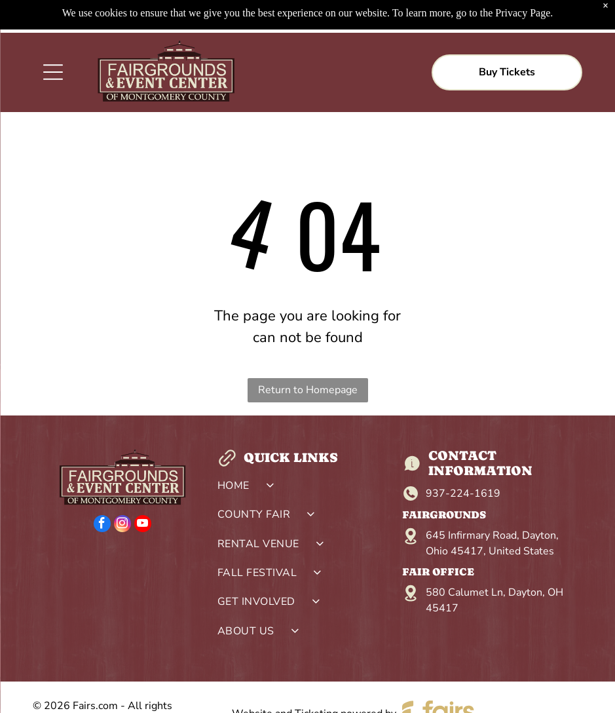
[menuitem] (307, 456)
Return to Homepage (308, 357)
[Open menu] (53, 39)
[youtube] (142, 492)
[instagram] (122, 492)
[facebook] (102, 492)
